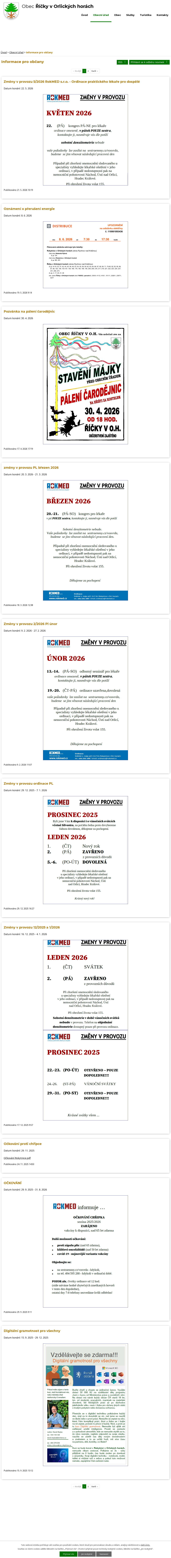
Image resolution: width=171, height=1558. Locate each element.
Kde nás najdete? (142, 1520)
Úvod (84, 15)
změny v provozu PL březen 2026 (31, 468)
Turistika (145, 15)
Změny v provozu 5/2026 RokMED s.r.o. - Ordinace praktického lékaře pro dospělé (72, 82)
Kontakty (162, 15)
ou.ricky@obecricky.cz (79, 1530)
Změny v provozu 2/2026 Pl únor (30, 624)
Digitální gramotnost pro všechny (32, 1331)
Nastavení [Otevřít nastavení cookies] (104, 1554)
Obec (117, 15)
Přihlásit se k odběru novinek (149, 62)
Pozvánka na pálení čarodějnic (29, 311)
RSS (122, 62)
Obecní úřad (101, 15)
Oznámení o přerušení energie (29, 209)
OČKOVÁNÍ (13, 1183)
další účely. (145, 1545)
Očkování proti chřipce (23, 1144)
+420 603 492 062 (67, 1522)
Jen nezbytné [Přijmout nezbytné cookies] (86, 1554)
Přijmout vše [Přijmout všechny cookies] (68, 1554)
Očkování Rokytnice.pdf (17, 1158)
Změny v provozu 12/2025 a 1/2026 (32, 927)
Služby (130, 15)
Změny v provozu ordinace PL (28, 783)
